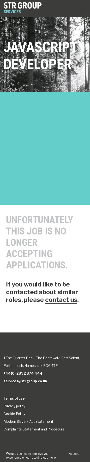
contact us (61, 299)
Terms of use (14, 398)
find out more (46, 457)
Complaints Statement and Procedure (34, 429)
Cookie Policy (14, 414)
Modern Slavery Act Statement (28, 421)
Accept (74, 453)
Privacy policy (14, 406)
